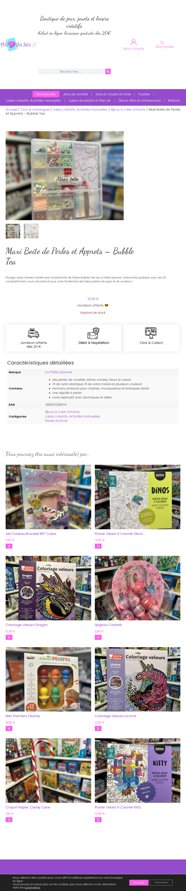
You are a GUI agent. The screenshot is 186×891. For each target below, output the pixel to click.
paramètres (32, 887)
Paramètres (159, 882)
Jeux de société (75, 94)
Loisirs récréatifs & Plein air (89, 100)
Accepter (134, 882)
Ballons (174, 100)
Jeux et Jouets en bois (113, 94)
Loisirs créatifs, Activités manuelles (33, 100)
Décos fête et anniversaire (139, 100)
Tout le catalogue (34, 109)
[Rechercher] (108, 71)
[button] (9, 546)
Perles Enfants (56, 420)
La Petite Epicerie (58, 372)
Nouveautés (46, 94)
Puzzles (144, 94)
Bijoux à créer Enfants (128, 109)
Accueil (11, 109)
